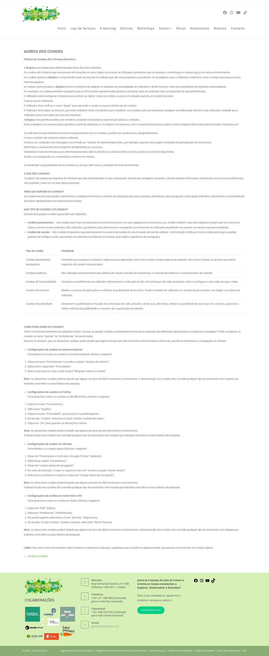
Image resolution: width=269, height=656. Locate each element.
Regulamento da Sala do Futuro (76, 650)
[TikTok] (245, 13)
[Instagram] (231, 13)
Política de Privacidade (180, 650)
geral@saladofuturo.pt (105, 626)
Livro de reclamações (229, 650)
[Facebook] (225, 13)
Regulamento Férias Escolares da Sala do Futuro (122, 650)
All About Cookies (38, 556)
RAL (245, 650)
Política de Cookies (205, 650)
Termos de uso (157, 650)
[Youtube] (238, 13)
